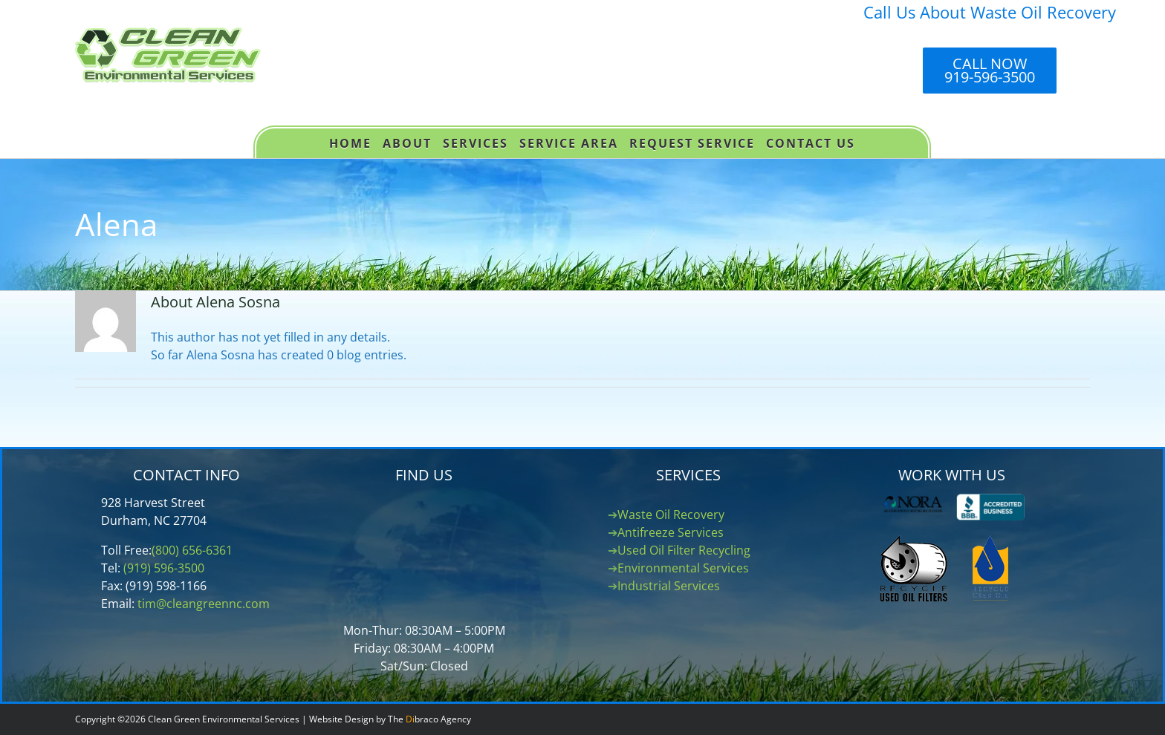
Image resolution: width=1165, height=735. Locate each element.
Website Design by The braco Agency (390, 719)
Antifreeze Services (670, 532)
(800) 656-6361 (192, 550)
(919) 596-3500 (163, 568)
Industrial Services (668, 586)
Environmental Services (683, 568)
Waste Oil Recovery (670, 514)
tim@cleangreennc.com (203, 603)
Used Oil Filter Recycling (683, 550)
